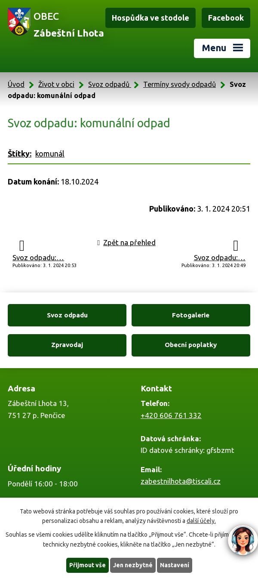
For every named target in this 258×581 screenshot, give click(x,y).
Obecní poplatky (191, 344)
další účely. (201, 521)
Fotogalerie (190, 315)
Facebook (226, 17)
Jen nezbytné (133, 565)
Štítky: (19, 153)
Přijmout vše (87, 565)
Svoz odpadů (109, 84)
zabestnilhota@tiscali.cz (181, 481)
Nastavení (174, 565)
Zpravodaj (67, 344)
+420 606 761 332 (171, 415)
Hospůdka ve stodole (150, 17)
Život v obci (56, 84)
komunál (49, 153)
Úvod (16, 84)
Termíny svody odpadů (179, 84)
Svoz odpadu (67, 315)
